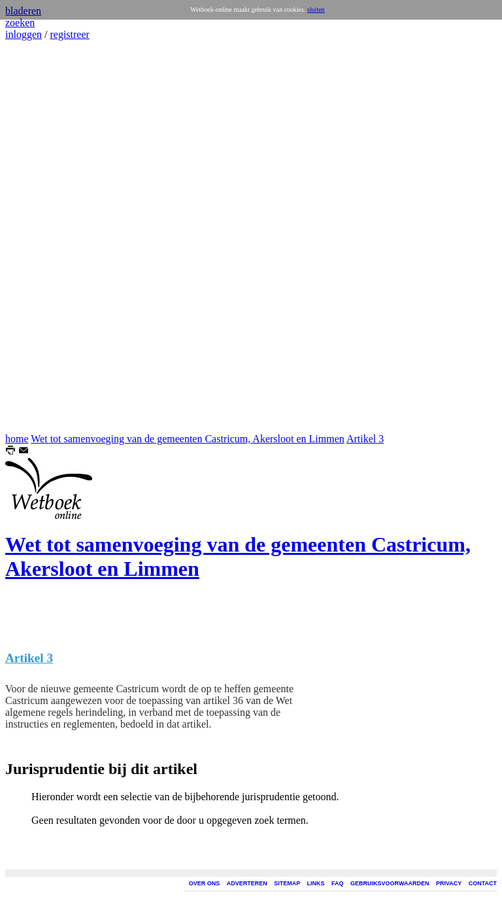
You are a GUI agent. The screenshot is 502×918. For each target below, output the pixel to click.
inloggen (23, 34)
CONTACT (483, 883)
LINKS (316, 883)
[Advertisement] (44, 237)
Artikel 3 (365, 438)
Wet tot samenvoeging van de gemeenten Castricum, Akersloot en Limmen (187, 438)
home (17, 438)
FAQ (337, 883)
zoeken (20, 22)
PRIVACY (448, 883)
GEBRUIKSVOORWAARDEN (389, 883)
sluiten (316, 9)
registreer (69, 34)
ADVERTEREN (247, 883)
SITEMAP (287, 883)
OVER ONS (204, 883)
